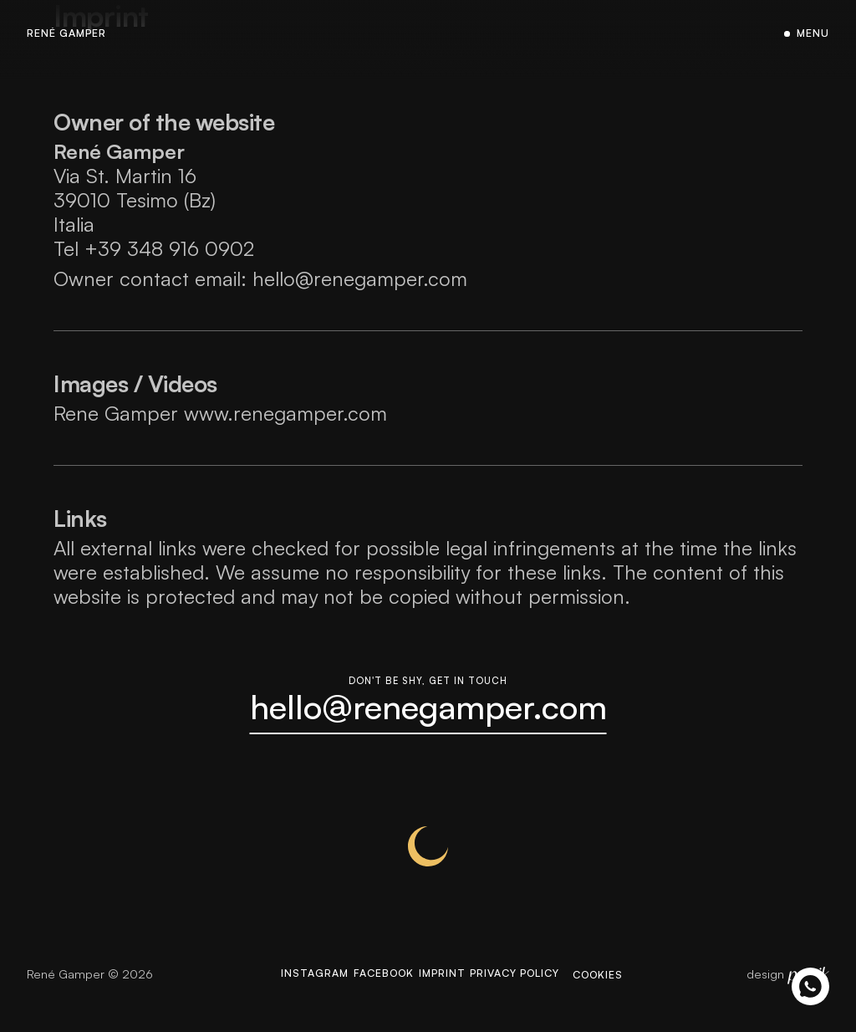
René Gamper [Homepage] (72, 34)
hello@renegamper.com (359, 277)
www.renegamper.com (285, 412)
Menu (810, 34)
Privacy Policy (540, 995)
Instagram (284, 995)
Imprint (446, 995)
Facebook (371, 995)
